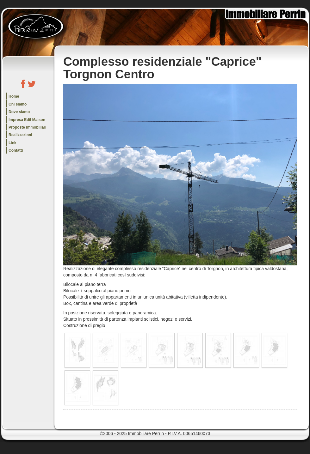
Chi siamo (18, 104)
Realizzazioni (20, 135)
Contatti (16, 150)
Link (12, 143)
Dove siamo (19, 112)
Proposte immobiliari (27, 127)
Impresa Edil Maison (27, 120)
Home (14, 96)
